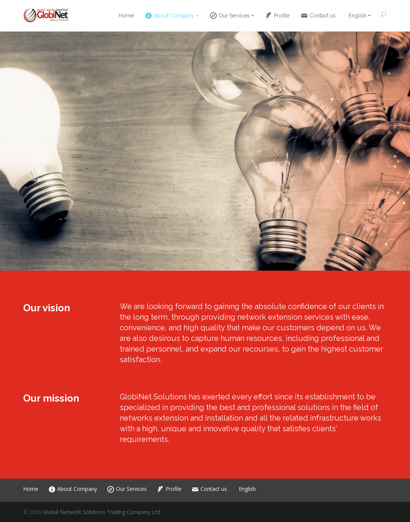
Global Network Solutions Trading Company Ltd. (102, 512)
